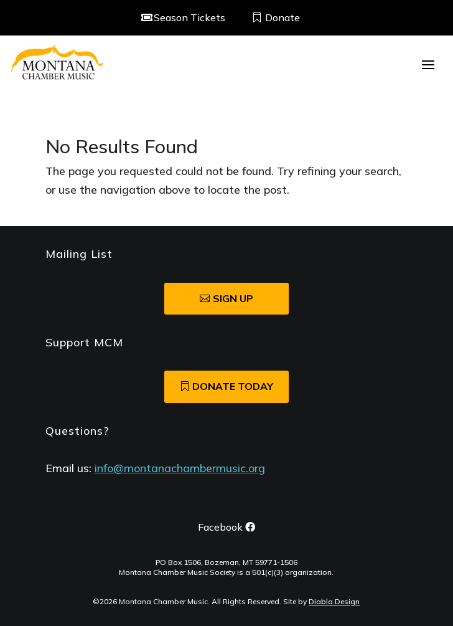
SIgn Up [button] (233, 298)
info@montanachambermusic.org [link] (180, 468)
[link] (57, 63)
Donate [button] (282, 17)
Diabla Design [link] (334, 601)
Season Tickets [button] (189, 17)
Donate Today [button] (232, 386)
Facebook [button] (220, 527)
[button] (428, 64)
